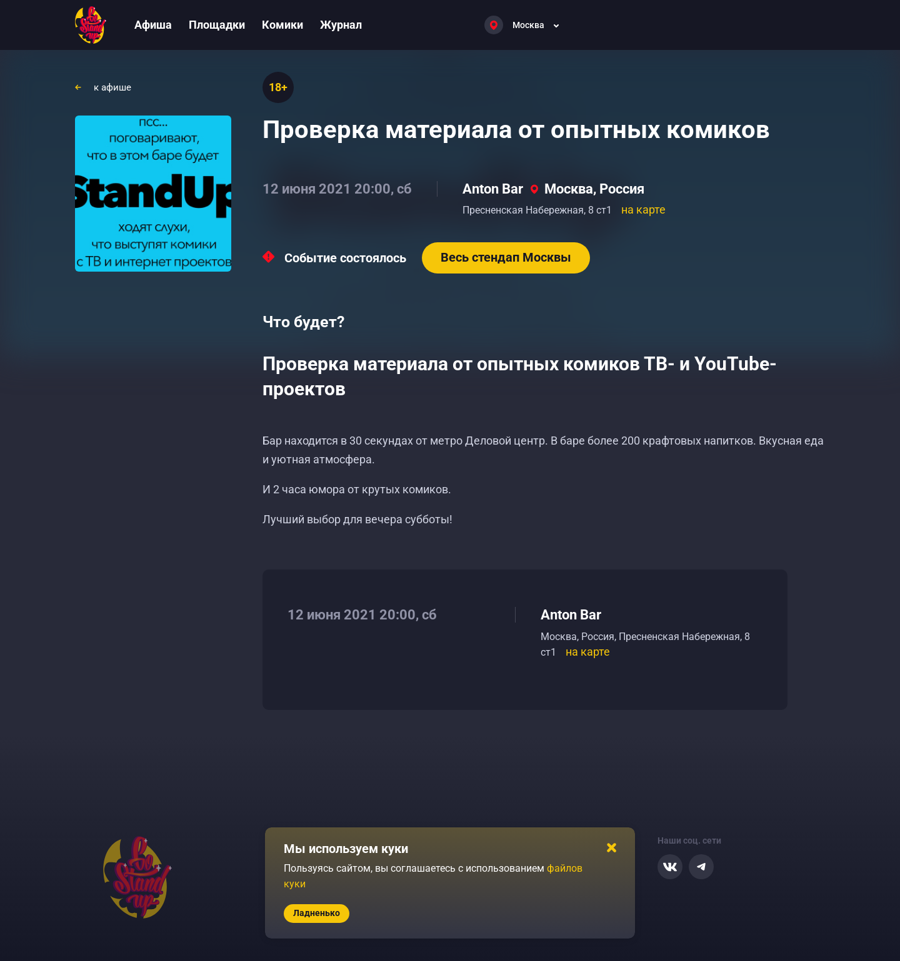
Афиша (153, 24)
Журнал (341, 24)
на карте (643, 209)
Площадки (217, 24)
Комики (282, 24)
